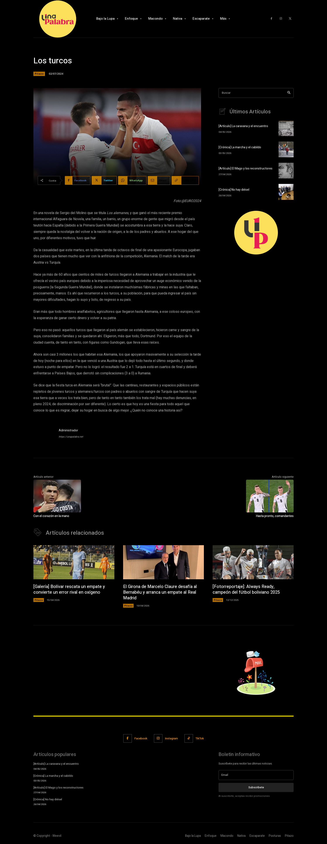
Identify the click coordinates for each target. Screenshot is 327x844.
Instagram (171, 738)
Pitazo (39, 74)
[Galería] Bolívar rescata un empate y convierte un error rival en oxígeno (69, 589)
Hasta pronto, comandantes (275, 516)
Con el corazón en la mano (51, 516)
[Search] (289, 93)
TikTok (200, 738)
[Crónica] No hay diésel (234, 189)
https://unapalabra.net (71, 437)
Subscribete (256, 787)
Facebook (140, 738)
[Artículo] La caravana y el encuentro (243, 126)
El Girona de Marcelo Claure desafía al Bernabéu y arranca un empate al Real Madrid (160, 592)
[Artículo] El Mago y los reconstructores (245, 168)
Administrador (68, 430)
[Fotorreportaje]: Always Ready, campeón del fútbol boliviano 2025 (246, 589)
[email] (256, 775)
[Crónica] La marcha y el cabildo (240, 147)
